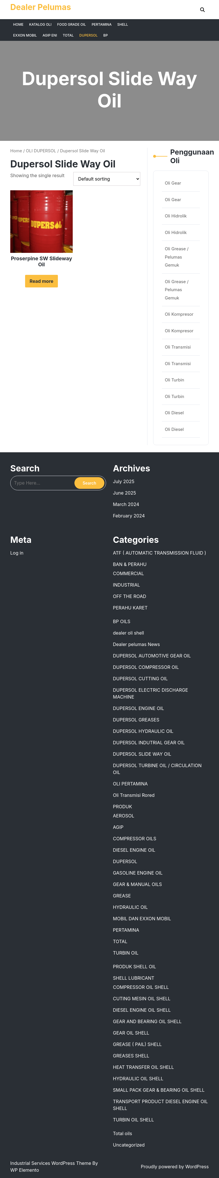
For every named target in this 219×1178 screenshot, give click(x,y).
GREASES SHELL (131, 1056)
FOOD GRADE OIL (71, 24)
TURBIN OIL (125, 953)
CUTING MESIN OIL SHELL (142, 998)
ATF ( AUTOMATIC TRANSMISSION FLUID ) (159, 553)
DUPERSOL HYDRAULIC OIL (143, 731)
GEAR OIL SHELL (131, 1033)
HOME (18, 24)
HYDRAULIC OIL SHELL (138, 1078)
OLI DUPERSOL (41, 150)
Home (16, 150)
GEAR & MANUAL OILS (137, 884)
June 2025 (124, 493)
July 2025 (123, 481)
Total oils (122, 1133)
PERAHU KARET (130, 608)
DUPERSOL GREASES (136, 720)
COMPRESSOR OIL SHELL (141, 987)
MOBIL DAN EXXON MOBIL (142, 918)
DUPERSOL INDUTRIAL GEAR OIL (149, 742)
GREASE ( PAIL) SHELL (137, 1044)
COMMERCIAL (128, 573)
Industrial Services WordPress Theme (51, 1163)
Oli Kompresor (179, 314)
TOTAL (68, 35)
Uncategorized (129, 1145)
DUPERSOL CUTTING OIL (140, 678)
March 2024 (126, 504)
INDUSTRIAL (126, 585)
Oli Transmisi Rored (134, 795)
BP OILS (121, 621)
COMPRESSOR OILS (134, 838)
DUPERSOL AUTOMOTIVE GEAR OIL (152, 656)
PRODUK (122, 806)
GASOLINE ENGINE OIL (138, 873)
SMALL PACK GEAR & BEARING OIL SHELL (158, 1090)
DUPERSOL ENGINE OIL (138, 708)
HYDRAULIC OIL (130, 907)
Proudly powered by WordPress (175, 1166)
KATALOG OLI (40, 24)
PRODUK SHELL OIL (134, 966)
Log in (16, 553)
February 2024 (129, 516)
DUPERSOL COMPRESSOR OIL (146, 667)
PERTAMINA (101, 24)
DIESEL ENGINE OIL (134, 850)
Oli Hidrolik (176, 216)
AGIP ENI (49, 35)
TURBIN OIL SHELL (133, 1120)
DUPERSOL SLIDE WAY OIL (142, 754)
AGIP (118, 827)
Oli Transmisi (178, 347)
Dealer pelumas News (136, 644)
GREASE (122, 896)
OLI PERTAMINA (130, 784)
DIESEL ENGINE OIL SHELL (142, 1010)
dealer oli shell (128, 633)
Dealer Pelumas (40, 7)
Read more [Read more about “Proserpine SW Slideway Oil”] (41, 281)
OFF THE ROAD (129, 596)
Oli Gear (173, 183)
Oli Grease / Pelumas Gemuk (176, 257)
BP (105, 35)
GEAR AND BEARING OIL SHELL (147, 1021)
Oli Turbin (174, 380)
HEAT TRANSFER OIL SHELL (143, 1067)
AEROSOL (123, 816)
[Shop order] (106, 179)
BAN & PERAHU (130, 564)
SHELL (122, 24)
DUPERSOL (88, 35)
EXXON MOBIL (25, 35)
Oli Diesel (174, 412)
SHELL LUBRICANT (133, 978)
